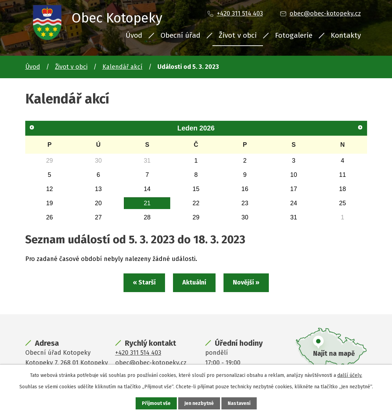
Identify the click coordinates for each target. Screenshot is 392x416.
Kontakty (346, 35)
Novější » (246, 282)
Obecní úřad (180, 35)
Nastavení (239, 403)
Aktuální (194, 282)
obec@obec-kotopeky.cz (325, 13)
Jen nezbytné (199, 403)
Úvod (134, 35)
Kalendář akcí (122, 67)
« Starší (144, 282)
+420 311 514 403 (240, 13)
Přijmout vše (156, 403)
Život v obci (238, 35)
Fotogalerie (293, 35)
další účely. (349, 375)
